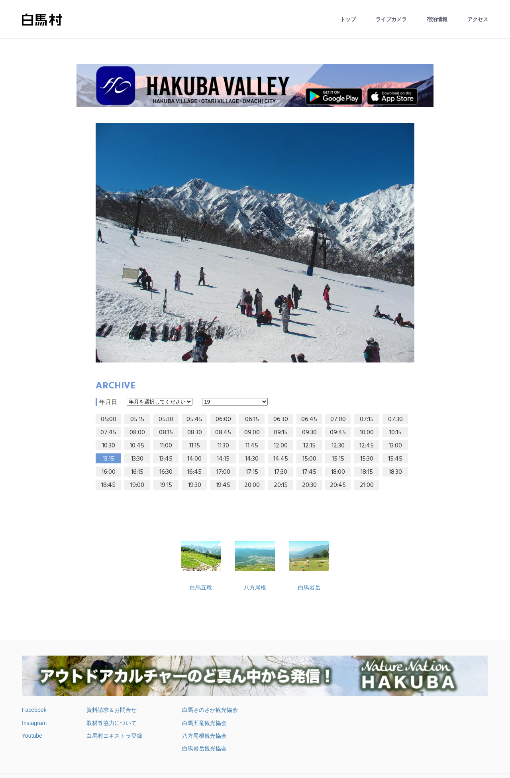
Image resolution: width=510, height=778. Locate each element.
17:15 (252, 472)
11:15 (194, 446)
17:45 (309, 472)
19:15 (166, 485)
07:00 (338, 419)
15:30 (366, 459)
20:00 (252, 485)
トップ (348, 19)
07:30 (395, 419)
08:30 (194, 432)
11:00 (166, 446)
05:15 (137, 419)
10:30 (108, 446)
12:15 (309, 446)
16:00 (109, 472)
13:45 (166, 459)
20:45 (338, 485)
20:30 (309, 485)
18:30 (395, 472)
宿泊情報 (437, 19)
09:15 (281, 432)
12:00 (281, 446)
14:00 (194, 459)
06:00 (223, 419)
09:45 (338, 432)
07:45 (108, 432)
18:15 (367, 472)
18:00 (338, 472)
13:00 (395, 446)
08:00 (137, 432)
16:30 (166, 472)
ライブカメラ (391, 19)
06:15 (252, 419)
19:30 (194, 485)
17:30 (280, 472)
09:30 (309, 432)
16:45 (194, 472)
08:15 (166, 432)
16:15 (137, 472)
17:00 (223, 472)
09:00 (252, 432)
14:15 (223, 459)
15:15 (338, 459)
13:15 (108, 459)
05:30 (166, 419)
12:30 (338, 446)
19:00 (137, 485)
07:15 (367, 419)
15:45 (395, 459)
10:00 (367, 432)
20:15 (281, 485)
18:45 (108, 485)
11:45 (251, 446)
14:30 (252, 459)
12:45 (366, 446)
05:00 (108, 419)
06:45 (309, 419)
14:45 (280, 459)
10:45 (137, 446)
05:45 (194, 419)
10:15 (395, 432)
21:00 (367, 485)
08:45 (223, 432)
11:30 (223, 446)
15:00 (309, 459)
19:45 (223, 485)
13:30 (137, 459)
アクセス (477, 19)
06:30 (280, 419)
